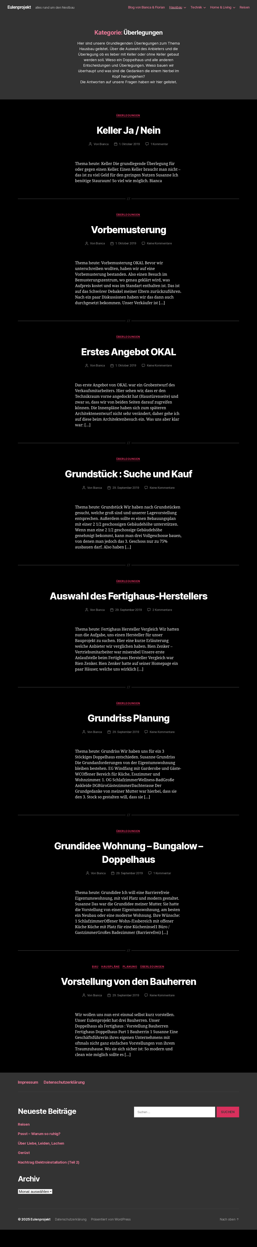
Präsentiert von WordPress (113, 1237)
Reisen (245, 7)
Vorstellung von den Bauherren (128, 998)
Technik (196, 7)
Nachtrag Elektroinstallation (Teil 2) (50, 1179)
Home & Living (220, 7)
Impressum (29, 1099)
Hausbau (175, 7)
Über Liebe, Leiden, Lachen (42, 1160)
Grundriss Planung (128, 734)
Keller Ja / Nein (128, 130)
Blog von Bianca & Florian (146, 7)
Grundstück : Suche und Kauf (128, 475)
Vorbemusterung (128, 230)
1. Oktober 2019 (129, 145)
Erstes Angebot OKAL (128, 352)
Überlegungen (129, 116)
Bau (94, 983)
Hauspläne (110, 983)
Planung (130, 983)
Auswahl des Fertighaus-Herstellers (128, 604)
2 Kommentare (163, 625)
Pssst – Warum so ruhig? (41, 1151)
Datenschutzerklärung (69, 1099)
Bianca (103, 145)
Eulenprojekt (20, 7)
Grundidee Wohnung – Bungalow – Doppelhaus (129, 868)
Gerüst (24, 1170)
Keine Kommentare (160, 244)
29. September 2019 (126, 490)
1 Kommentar (160, 145)
